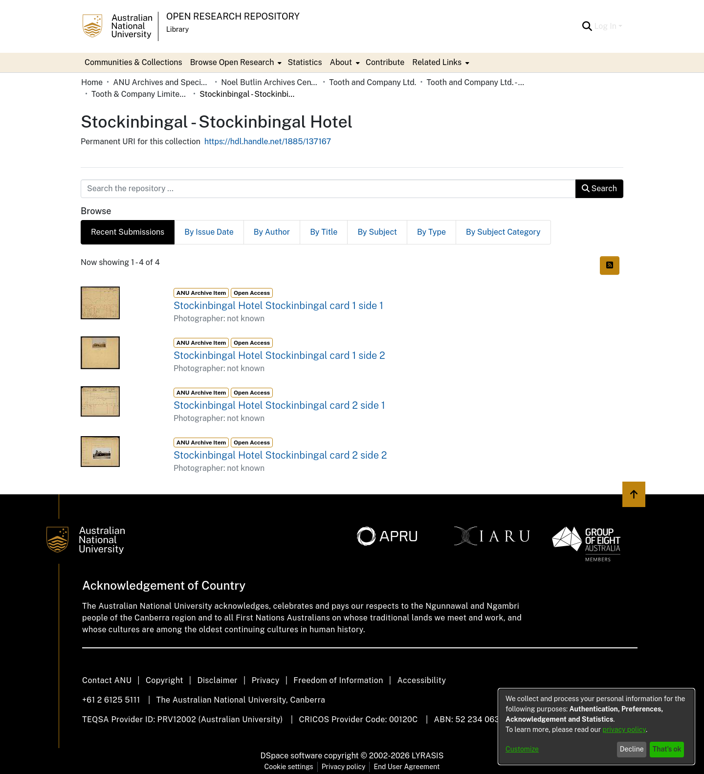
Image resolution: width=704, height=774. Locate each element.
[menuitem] (235, 62)
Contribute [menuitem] (385, 62)
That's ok (667, 749)
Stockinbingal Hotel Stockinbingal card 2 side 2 (280, 455)
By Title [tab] (323, 232)
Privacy (266, 680)
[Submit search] (587, 26)
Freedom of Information (338, 680)
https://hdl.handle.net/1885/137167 (267, 141)
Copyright (164, 680)
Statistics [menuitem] (304, 62)
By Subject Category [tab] (503, 232)
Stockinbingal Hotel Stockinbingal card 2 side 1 (279, 405)
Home (92, 82)
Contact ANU (107, 680)
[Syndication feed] (609, 265)
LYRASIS (427, 755)
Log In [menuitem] (605, 26)
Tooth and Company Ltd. (372, 82)
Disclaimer (217, 680)
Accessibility (421, 680)
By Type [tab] (431, 232)
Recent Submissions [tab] (127, 232)
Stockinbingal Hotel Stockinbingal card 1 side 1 (278, 305)
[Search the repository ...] (328, 188)
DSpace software (292, 755)
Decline (632, 749)
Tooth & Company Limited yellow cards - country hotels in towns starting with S (140, 94)
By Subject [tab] (377, 232)
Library (177, 29)
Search (599, 188)
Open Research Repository (233, 16)
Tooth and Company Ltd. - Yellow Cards (475, 82)
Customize (522, 749)
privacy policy (624, 729)
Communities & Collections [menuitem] (133, 62)
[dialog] (596, 726)
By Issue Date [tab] (209, 232)
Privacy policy (344, 767)
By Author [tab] (272, 232)
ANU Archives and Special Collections (162, 82)
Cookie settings (288, 767)
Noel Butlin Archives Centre (270, 82)
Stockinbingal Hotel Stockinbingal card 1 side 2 (279, 355)
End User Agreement (407, 767)
